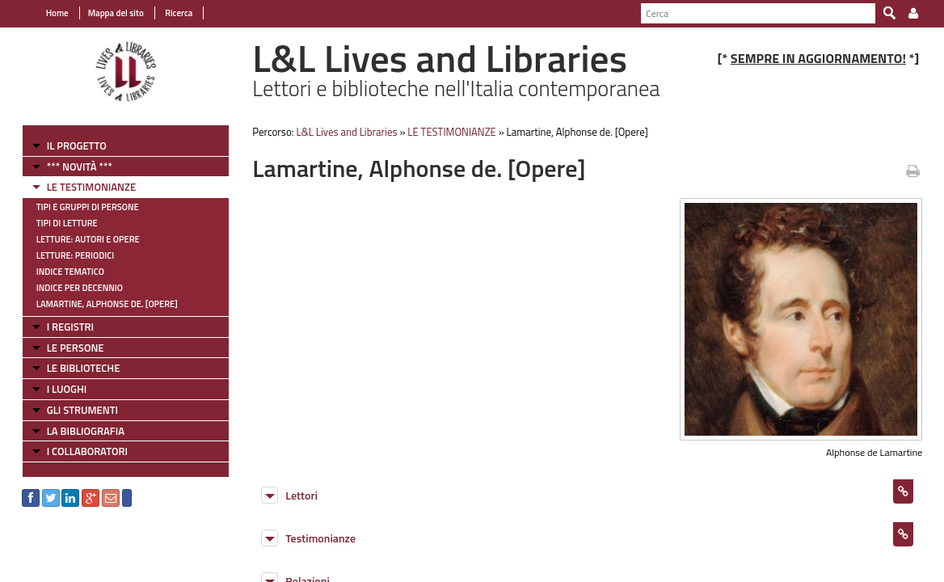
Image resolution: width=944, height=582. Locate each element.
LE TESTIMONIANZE (81, 187)
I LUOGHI (57, 389)
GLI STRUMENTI (72, 410)
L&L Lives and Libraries (342, 132)
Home (47, 12)
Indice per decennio (70, 287)
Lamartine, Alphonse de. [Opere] (97, 303)
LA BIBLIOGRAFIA (76, 431)
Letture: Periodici (65, 255)
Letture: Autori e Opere (78, 239)
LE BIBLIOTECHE (74, 368)
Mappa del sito (106, 12)
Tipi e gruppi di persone (78, 206)
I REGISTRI (60, 326)
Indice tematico (61, 271)
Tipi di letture (57, 223)
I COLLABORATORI (77, 451)
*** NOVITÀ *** (70, 166)
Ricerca (168, 12)
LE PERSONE (66, 348)
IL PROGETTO (67, 145)
